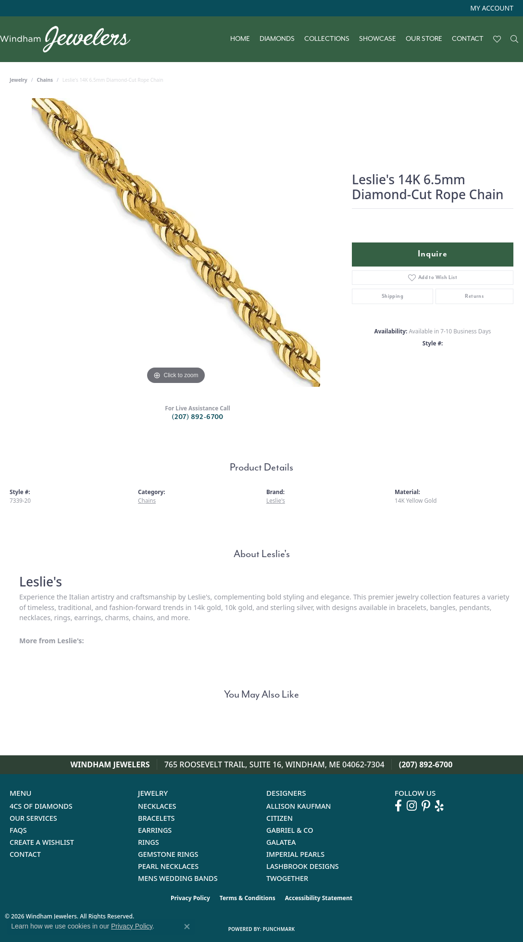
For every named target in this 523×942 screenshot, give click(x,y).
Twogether (287, 878)
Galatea (281, 842)
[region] (176, 242)
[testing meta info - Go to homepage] (70, 39)
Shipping (392, 296)
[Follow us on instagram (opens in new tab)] (412, 806)
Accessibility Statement (318, 898)
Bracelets (156, 818)
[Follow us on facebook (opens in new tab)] (398, 806)
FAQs (18, 830)
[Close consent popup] (187, 926)
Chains (45, 79)
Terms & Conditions (247, 898)
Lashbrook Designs (302, 866)
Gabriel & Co (289, 830)
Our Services (33, 818)
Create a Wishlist (42, 842)
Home (240, 39)
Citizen (279, 818)
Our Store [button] (424, 39)
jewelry (18, 79)
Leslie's (275, 500)
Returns (474, 296)
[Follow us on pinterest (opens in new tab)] (426, 806)
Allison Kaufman (298, 806)
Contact (468, 39)
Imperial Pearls (295, 854)
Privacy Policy (190, 898)
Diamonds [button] (277, 39)
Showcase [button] (377, 39)
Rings (148, 842)
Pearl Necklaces (168, 866)
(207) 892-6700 (198, 417)
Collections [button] (326, 39)
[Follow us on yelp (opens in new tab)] (439, 806)
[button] (490, 8)
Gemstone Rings (168, 854)
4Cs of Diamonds (41, 806)
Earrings (155, 830)
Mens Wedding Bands (178, 878)
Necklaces (157, 806)
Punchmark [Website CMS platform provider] (279, 929)
